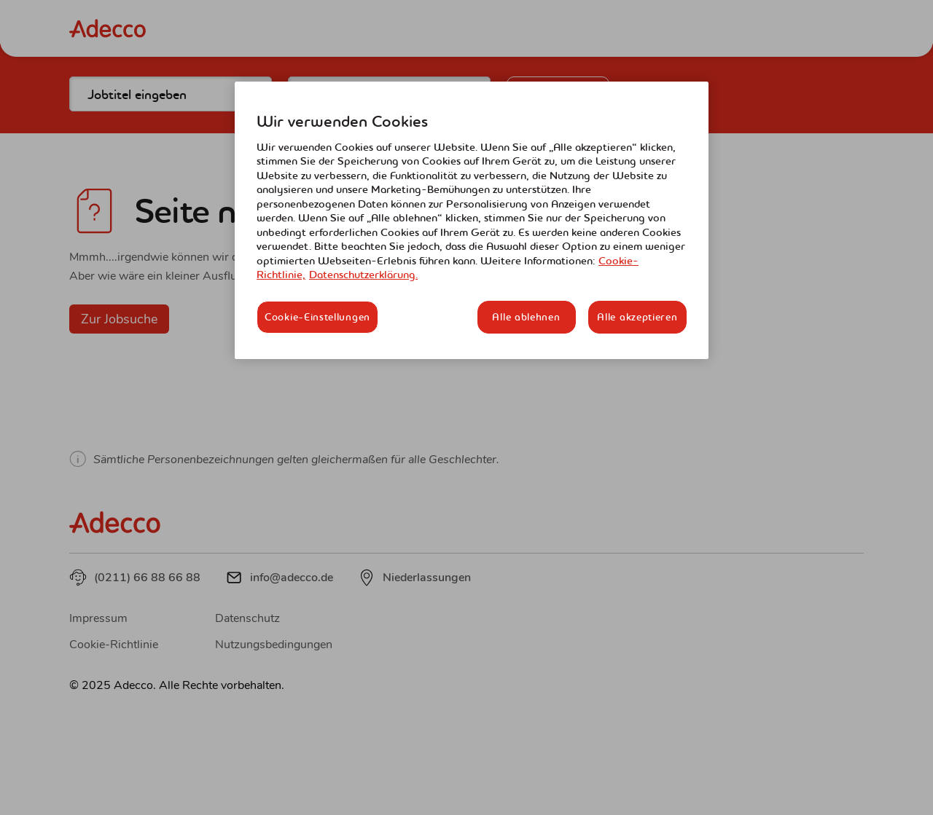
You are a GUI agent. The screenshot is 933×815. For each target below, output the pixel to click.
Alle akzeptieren (637, 316)
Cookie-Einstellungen (317, 316)
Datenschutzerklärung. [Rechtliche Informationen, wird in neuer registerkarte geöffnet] (363, 274)
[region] (471, 220)
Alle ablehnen (526, 316)
